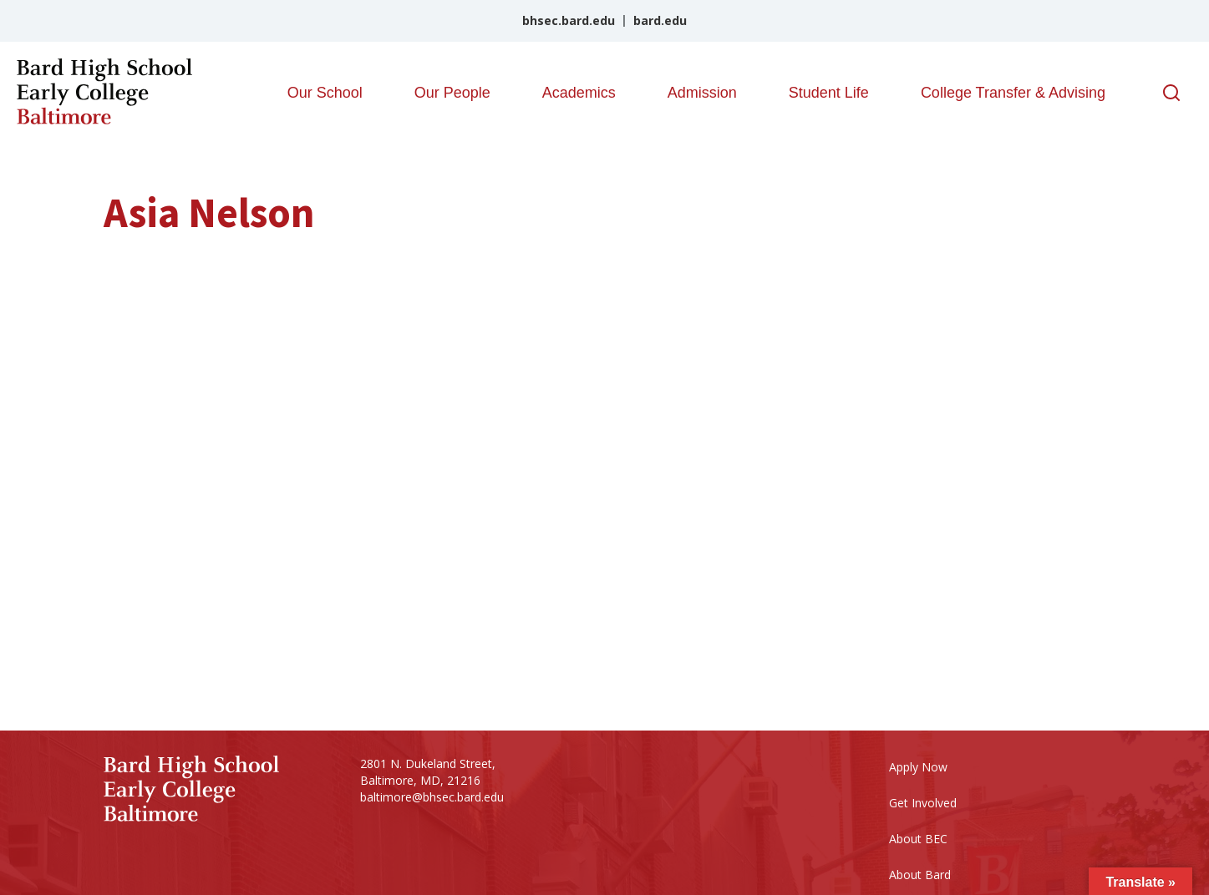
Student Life (829, 92)
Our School (325, 92)
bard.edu (660, 20)
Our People (452, 92)
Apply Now (918, 767)
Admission (702, 92)
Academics (579, 92)
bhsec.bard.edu (568, 20)
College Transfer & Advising (1013, 92)
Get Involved (923, 803)
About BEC (918, 839)
